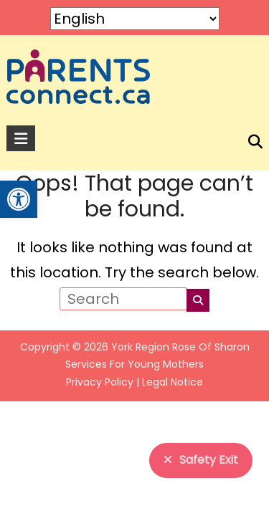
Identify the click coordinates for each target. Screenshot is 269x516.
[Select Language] (135, 18)
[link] (18, 199)
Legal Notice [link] (172, 382)
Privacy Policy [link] (99, 382)
